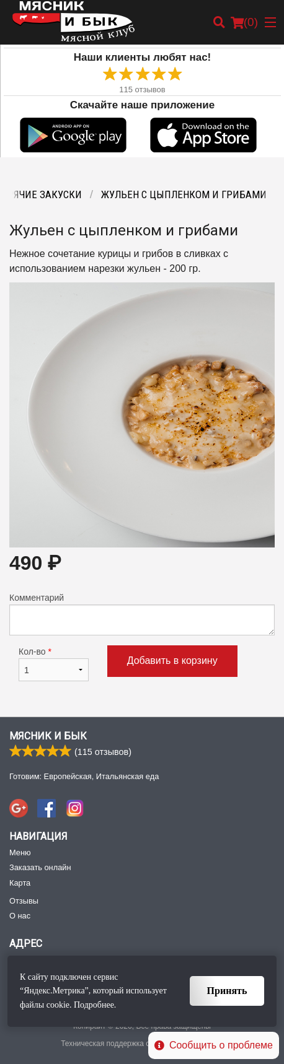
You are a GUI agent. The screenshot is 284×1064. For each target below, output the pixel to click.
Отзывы (23, 900)
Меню (20, 852)
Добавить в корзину (172, 660)
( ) (244, 22)
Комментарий (142, 614)
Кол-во (54, 664)
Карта (19, 882)
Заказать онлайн (40, 867)
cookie (58, 1004)
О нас (19, 915)
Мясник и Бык (48, 736)
